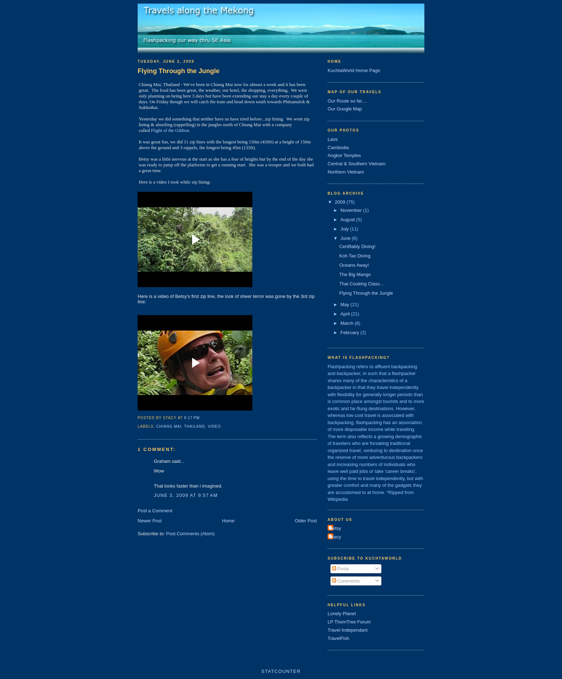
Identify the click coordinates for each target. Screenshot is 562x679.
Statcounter (281, 671)
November (351, 210)
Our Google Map (345, 108)
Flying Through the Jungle (178, 71)
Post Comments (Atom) (190, 533)
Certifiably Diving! (357, 246)
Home (228, 520)
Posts (340, 568)
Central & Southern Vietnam (357, 163)
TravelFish (338, 638)
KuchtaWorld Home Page (354, 70)
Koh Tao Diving (354, 255)
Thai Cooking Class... (361, 283)
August (348, 219)
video (214, 426)
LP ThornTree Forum (349, 622)
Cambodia (338, 147)
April (345, 314)
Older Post (306, 520)
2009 (341, 202)
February (350, 332)
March (347, 323)
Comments (346, 581)
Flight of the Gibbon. (170, 130)
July (345, 229)
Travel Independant (348, 630)
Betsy (335, 528)
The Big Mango (355, 274)
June (346, 238)
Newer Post (150, 520)
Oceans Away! (354, 265)
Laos (333, 139)
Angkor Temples (344, 155)
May (345, 304)
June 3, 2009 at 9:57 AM (186, 495)
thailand (194, 426)
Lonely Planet (342, 613)
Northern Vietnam (346, 172)
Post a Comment (155, 510)
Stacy (335, 537)
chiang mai (168, 426)
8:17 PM (192, 418)
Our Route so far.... (347, 101)
